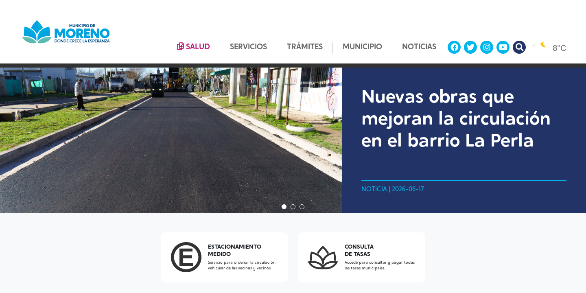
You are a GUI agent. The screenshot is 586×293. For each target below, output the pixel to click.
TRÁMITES (305, 47)
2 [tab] (293, 206)
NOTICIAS (419, 47)
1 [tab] (284, 206)
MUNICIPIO (362, 47)
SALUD (193, 46)
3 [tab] (302, 206)
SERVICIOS (248, 47)
